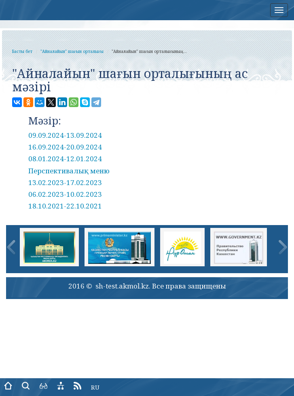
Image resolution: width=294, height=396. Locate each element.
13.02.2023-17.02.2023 (65, 182)
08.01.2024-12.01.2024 (65, 158)
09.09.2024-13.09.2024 (65, 135)
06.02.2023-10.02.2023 (65, 194)
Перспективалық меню (69, 170)
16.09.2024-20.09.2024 (65, 147)
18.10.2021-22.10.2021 (65, 206)
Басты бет (22, 51)
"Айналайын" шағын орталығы (72, 51)
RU (95, 387)
